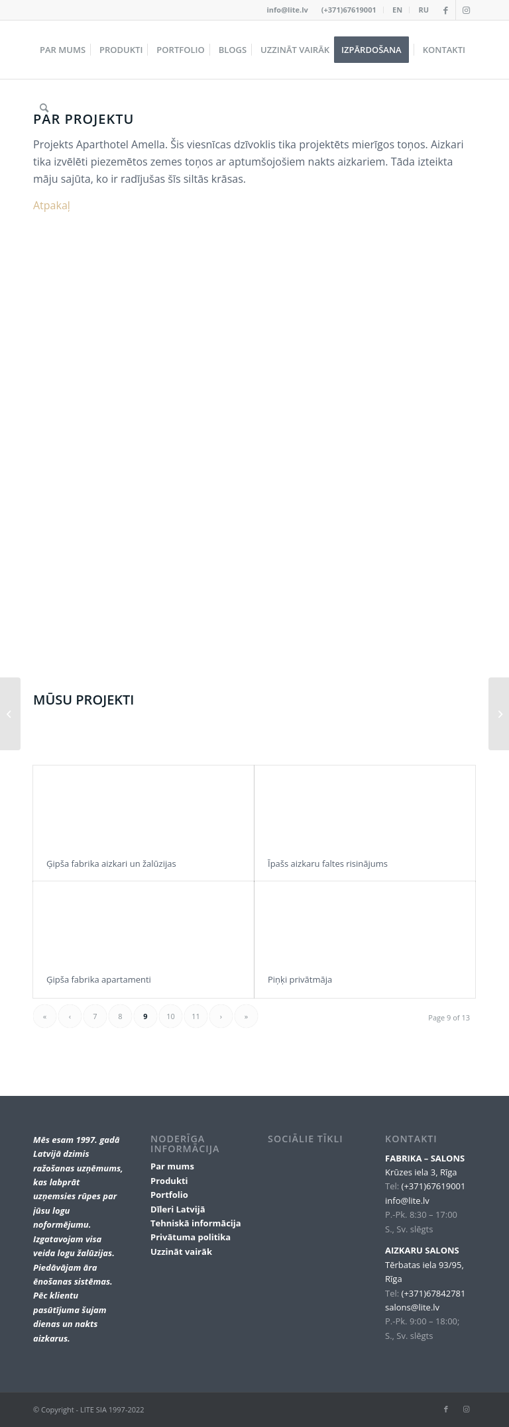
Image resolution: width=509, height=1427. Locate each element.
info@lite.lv (287, 10)
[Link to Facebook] (445, 10)
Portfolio (169, 1195)
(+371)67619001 (348, 10)
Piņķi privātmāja (300, 979)
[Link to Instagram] (466, 10)
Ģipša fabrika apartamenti (98, 979)
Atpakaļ (51, 205)
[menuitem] (349, 10)
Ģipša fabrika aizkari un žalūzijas (111, 863)
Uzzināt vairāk (181, 1251)
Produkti (169, 1181)
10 (170, 1016)
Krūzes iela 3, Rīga (421, 1172)
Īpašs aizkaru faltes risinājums (328, 863)
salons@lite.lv (412, 1307)
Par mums (172, 1166)
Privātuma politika (190, 1237)
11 (196, 1016)
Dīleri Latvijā (177, 1209)
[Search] (44, 108)
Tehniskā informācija (195, 1223)
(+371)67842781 (434, 1293)
